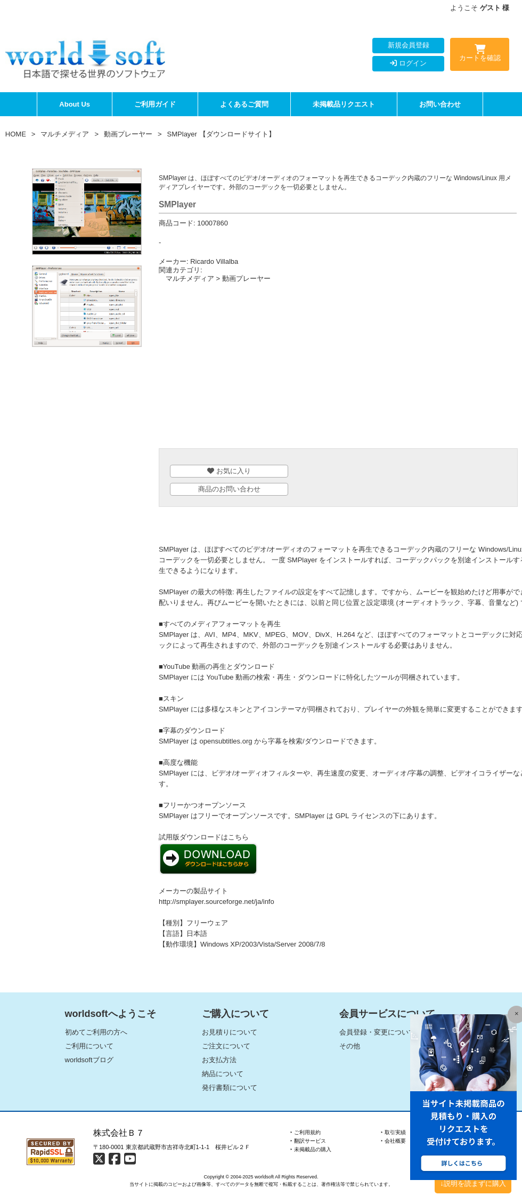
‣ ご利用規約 (305, 1132)
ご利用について (89, 1046)
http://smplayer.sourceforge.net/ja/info (216, 902)
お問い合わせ (440, 104)
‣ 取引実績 (393, 1132)
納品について (222, 1074)
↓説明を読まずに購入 (473, 1183)
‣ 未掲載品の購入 (310, 1149)
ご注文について (226, 1046)
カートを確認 (479, 55)
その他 (349, 1046)
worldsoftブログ (89, 1060)
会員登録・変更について (377, 1032)
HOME (15, 134)
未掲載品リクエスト (344, 104)
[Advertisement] (338, 368)
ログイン (408, 63)
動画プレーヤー (128, 134)
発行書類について (229, 1088)
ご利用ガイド (155, 104)
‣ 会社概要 (393, 1141)
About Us (74, 104)
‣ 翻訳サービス (308, 1141)
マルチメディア (64, 134)
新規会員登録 (408, 45)
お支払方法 (219, 1060)
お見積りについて (229, 1032)
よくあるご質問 (244, 104)
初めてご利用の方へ (96, 1032)
